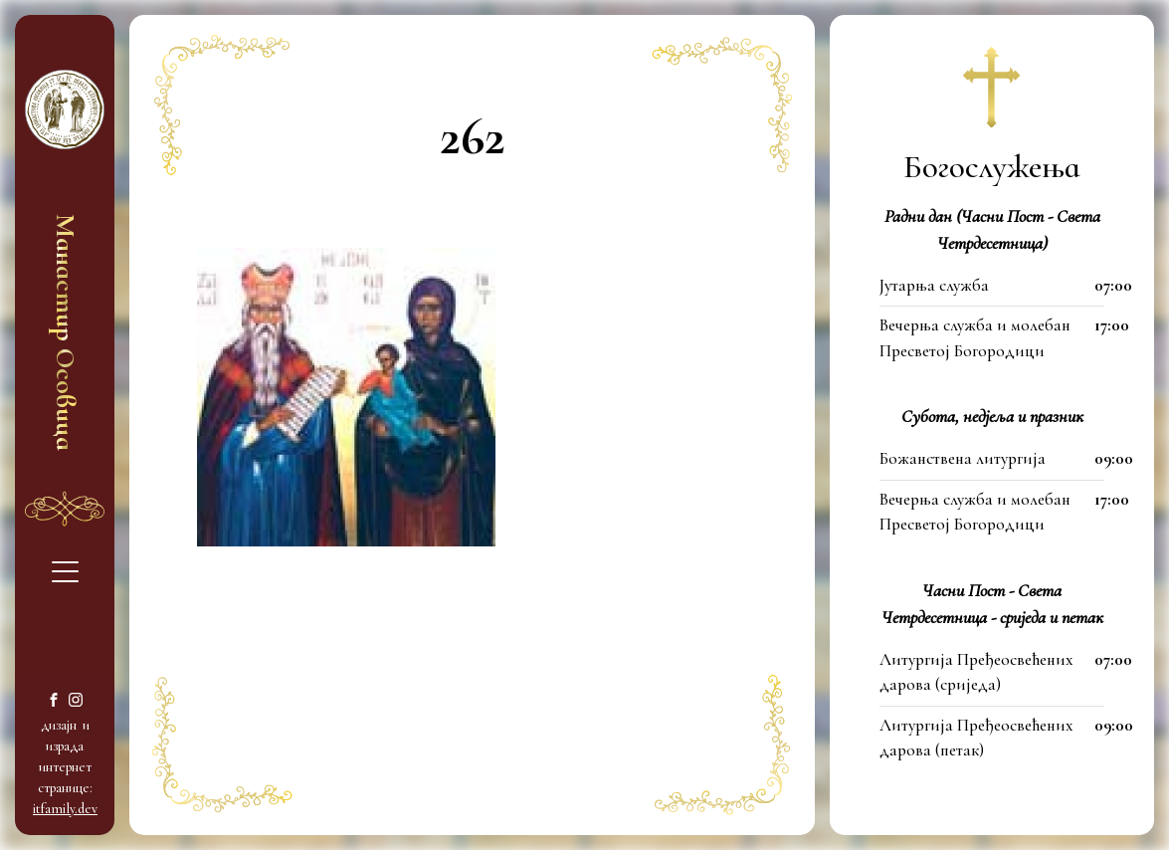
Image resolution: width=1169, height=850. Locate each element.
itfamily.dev (65, 808)
